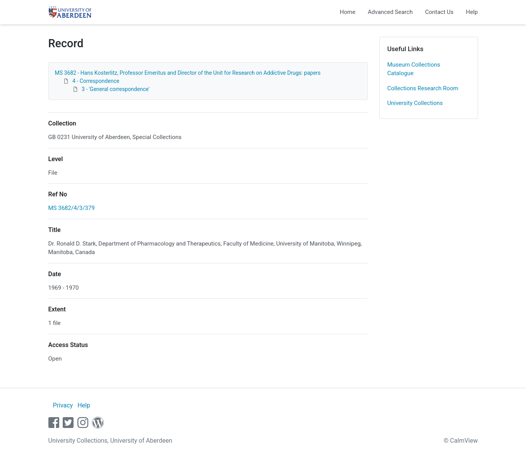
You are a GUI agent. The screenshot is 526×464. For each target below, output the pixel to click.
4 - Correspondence (95, 81)
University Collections (415, 103)
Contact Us (439, 12)
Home (347, 12)
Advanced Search (390, 12)
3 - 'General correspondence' (115, 89)
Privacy (63, 405)
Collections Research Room (423, 88)
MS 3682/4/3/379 (71, 208)
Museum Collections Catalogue (413, 69)
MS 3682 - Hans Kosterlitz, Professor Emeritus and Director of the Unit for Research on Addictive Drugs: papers (188, 73)
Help (472, 12)
